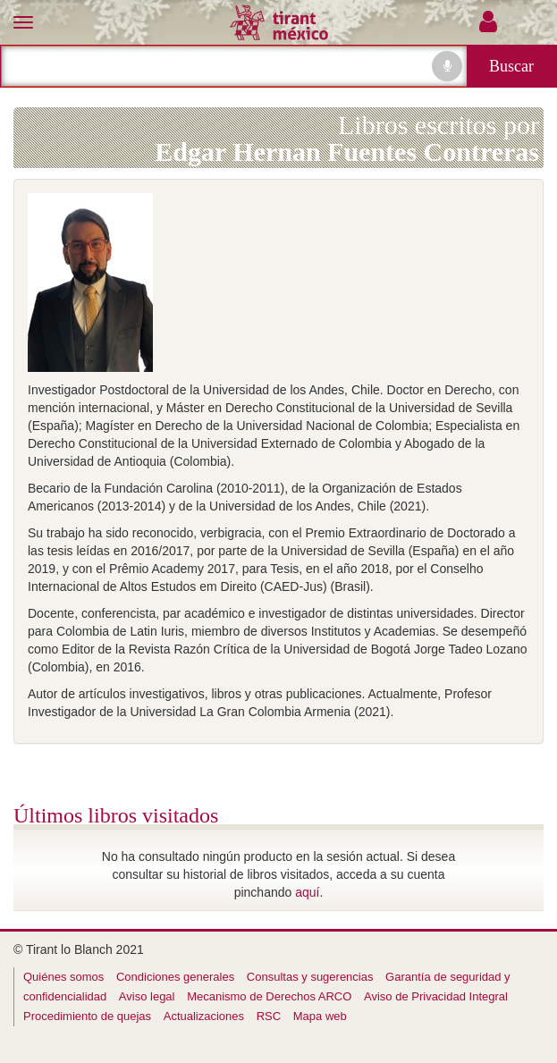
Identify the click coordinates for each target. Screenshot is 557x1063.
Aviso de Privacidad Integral (436, 996)
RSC (269, 1016)
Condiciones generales (175, 976)
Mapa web (320, 1016)
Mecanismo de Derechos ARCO (269, 996)
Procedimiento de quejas (87, 1016)
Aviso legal (147, 996)
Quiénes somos (63, 976)
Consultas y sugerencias (310, 976)
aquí (307, 892)
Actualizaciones (204, 1016)
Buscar (511, 66)
